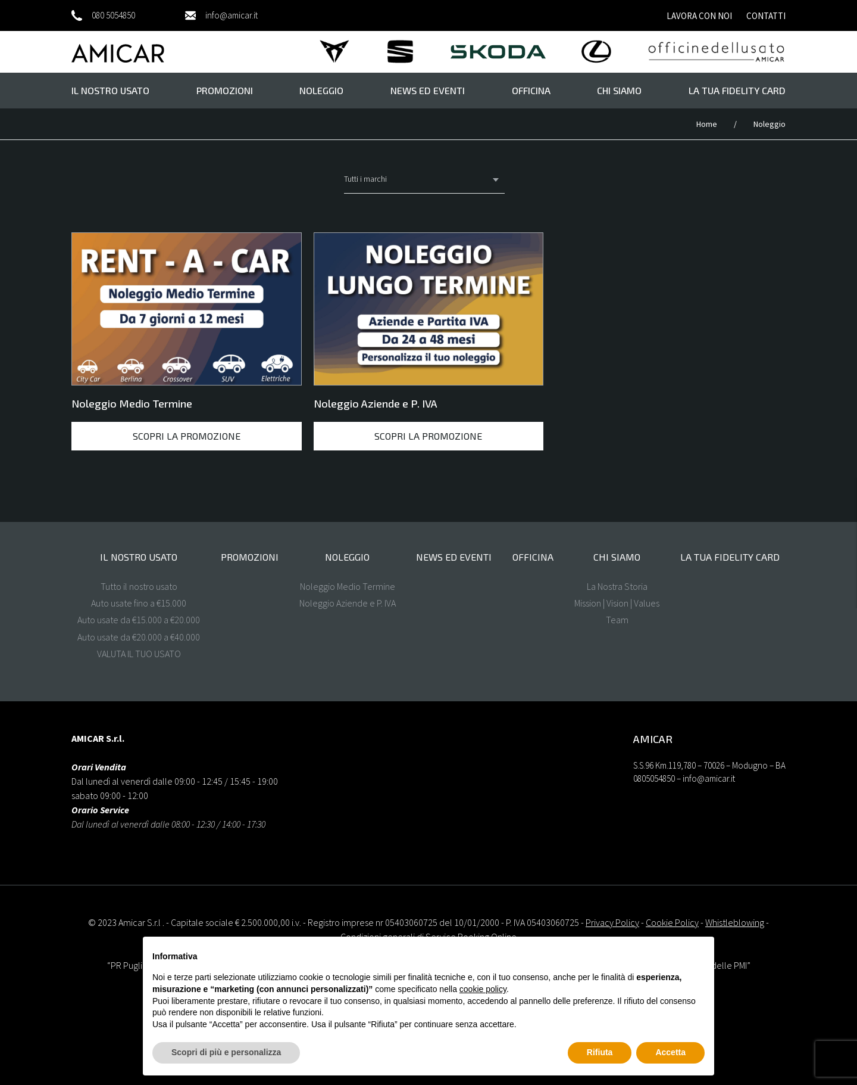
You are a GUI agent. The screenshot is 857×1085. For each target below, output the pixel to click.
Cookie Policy (672, 922)
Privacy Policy (612, 922)
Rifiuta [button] (600, 1052)
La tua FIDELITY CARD (737, 90)
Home (707, 124)
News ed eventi (427, 90)
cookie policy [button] (482, 989)
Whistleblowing (734, 922)
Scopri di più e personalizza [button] (226, 1052)
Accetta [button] (670, 1052)
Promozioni (224, 90)
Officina (531, 90)
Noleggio (321, 90)
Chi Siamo (619, 90)
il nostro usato (110, 90)
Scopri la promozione (186, 436)
